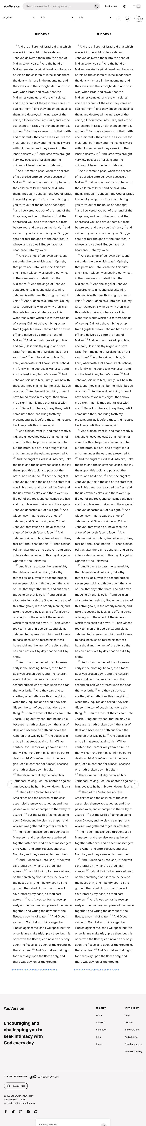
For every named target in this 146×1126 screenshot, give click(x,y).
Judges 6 (19, 17)
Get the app (111, 6)
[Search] (58, 6)
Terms (22, 1099)
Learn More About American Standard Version (34, 969)
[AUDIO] (118, 18)
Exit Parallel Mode (138, 18)
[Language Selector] (125, 6)
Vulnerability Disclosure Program (19, 1103)
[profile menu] (136, 6)
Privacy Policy (10, 1099)
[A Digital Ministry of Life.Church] (73, 1075)
